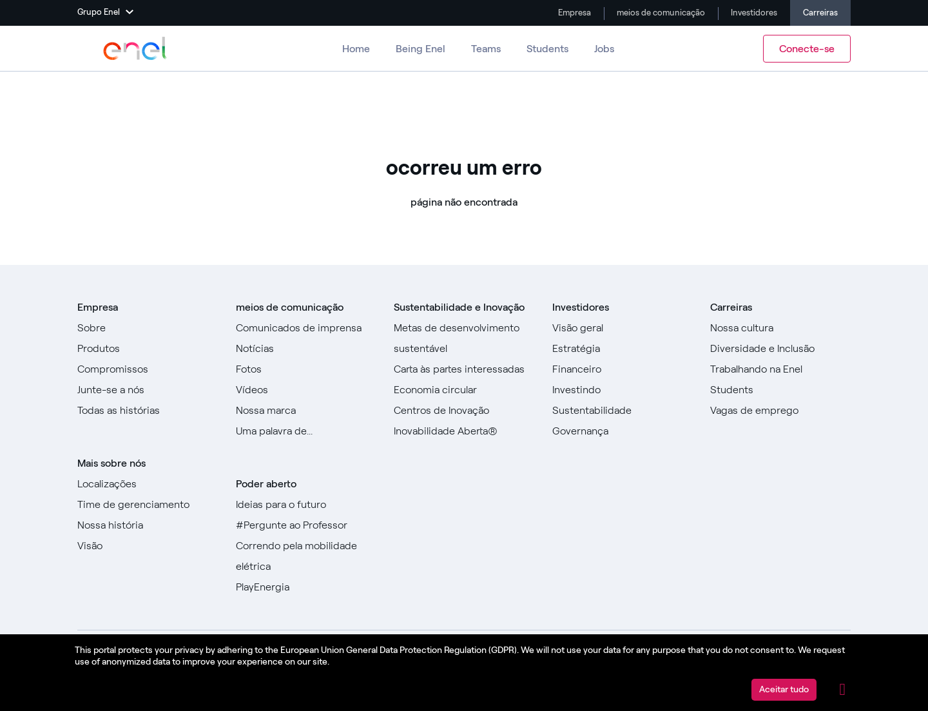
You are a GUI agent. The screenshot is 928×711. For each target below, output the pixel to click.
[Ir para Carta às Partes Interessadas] (464, 369)
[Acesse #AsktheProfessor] (306, 525)
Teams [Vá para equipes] (486, 49)
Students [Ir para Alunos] (547, 49)
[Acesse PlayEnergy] (306, 587)
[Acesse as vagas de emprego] (780, 410)
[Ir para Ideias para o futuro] (306, 504)
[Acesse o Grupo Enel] (135, 48)
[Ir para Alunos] (780, 390)
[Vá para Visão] (147, 546)
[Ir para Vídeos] (306, 390)
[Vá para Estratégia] (622, 348)
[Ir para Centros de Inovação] (464, 410)
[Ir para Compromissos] (147, 369)
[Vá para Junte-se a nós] (147, 390)
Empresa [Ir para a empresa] (573, 12)
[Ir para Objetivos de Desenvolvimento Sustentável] (464, 338)
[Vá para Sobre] (147, 328)
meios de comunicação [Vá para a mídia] (660, 12)
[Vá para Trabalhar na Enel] (780, 369)
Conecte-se (807, 49)
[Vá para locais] (147, 484)
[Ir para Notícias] (306, 348)
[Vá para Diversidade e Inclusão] (780, 348)
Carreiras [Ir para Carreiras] (820, 12)
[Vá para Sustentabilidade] (622, 410)
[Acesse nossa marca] (306, 410)
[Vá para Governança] (622, 431)
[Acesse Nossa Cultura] (780, 328)
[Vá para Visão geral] (622, 328)
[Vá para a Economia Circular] (464, 390)
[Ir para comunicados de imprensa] (306, 328)
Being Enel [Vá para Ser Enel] (420, 49)
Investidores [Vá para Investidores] (753, 12)
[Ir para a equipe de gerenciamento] (147, 504)
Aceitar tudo (784, 689)
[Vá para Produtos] (147, 348)
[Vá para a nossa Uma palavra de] (306, 431)
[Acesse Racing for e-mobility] (306, 556)
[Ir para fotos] (306, 369)
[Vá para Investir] (622, 390)
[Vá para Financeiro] (622, 369)
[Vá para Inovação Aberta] (464, 431)
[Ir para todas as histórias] (147, 410)
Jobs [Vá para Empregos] (604, 49)
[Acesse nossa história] (147, 525)
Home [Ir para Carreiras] (356, 49)
